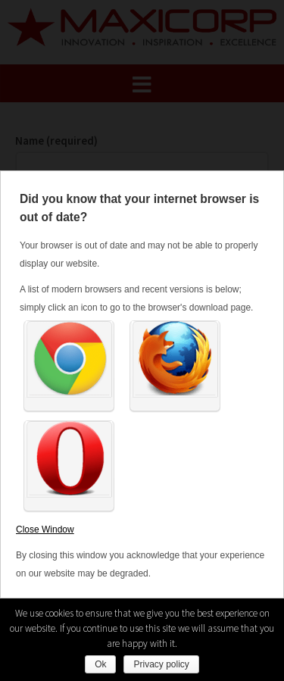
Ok (100, 664)
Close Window (45, 529)
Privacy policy (161, 664)
